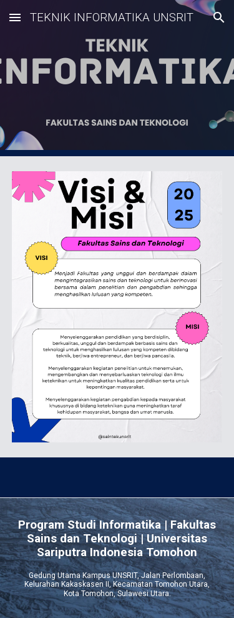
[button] (15, 17)
